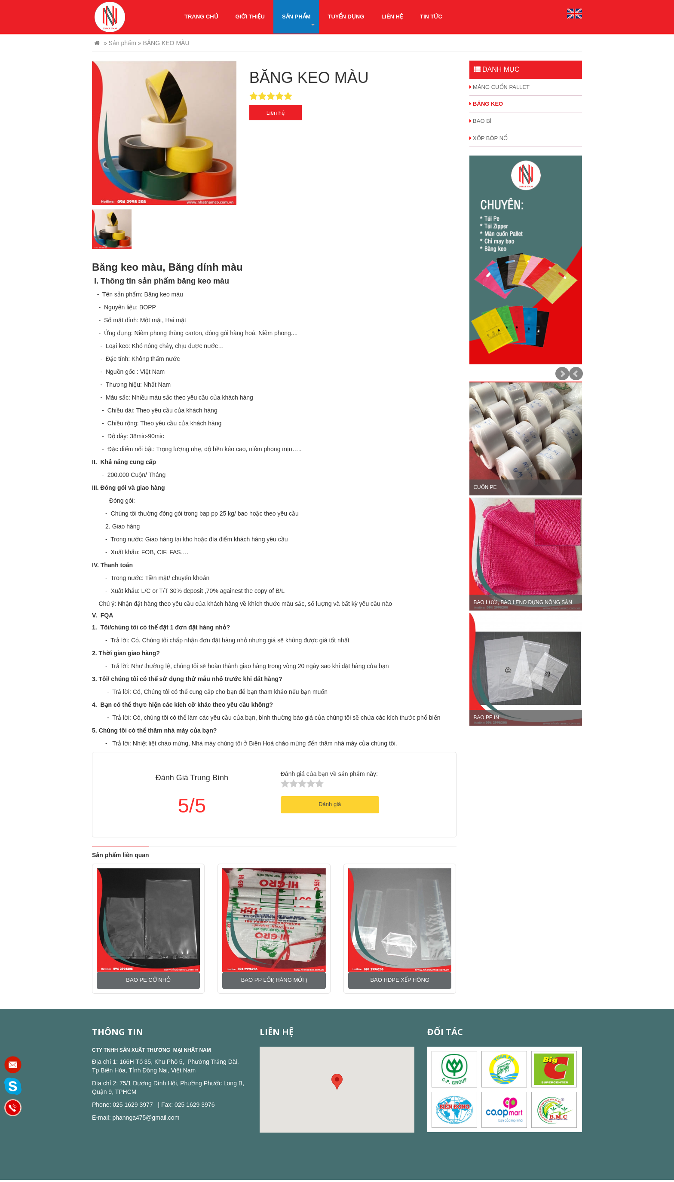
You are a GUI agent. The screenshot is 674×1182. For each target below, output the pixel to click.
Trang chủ (201, 16)
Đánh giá (330, 804)
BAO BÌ (480, 121)
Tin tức (431, 16)
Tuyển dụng (346, 16)
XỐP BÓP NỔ (488, 138)
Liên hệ (392, 16)
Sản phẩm (298, 19)
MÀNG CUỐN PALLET (499, 87)
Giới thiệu (250, 16)
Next (562, 374)
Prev (576, 374)
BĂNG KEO (486, 104)
